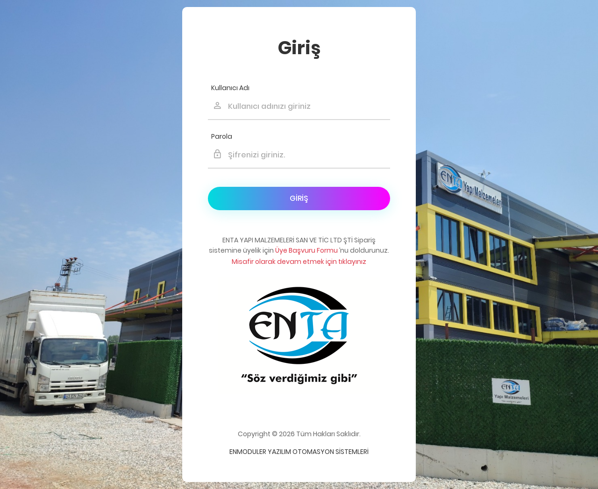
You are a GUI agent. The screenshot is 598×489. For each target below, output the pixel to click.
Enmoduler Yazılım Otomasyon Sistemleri (299, 451)
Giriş (299, 198)
